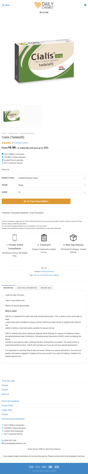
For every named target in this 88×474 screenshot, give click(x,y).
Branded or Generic (8, 178)
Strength (4, 185)
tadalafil (56, 275)
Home (4, 133)
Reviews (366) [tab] (46, 288)
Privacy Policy (7, 405)
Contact (5, 390)
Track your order (8, 381)
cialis (35, 275)
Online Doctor (13, 133)
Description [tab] (8, 288)
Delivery (5, 385)
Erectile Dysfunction (27, 133)
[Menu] (6, 5)
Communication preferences (13, 419)
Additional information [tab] (27, 288)
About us (5, 394)
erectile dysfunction (46, 275)
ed (38, 275)
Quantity (4, 192)
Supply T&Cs (7, 410)
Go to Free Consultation (36, 201)
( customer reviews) (19, 143)
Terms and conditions (10, 401)
